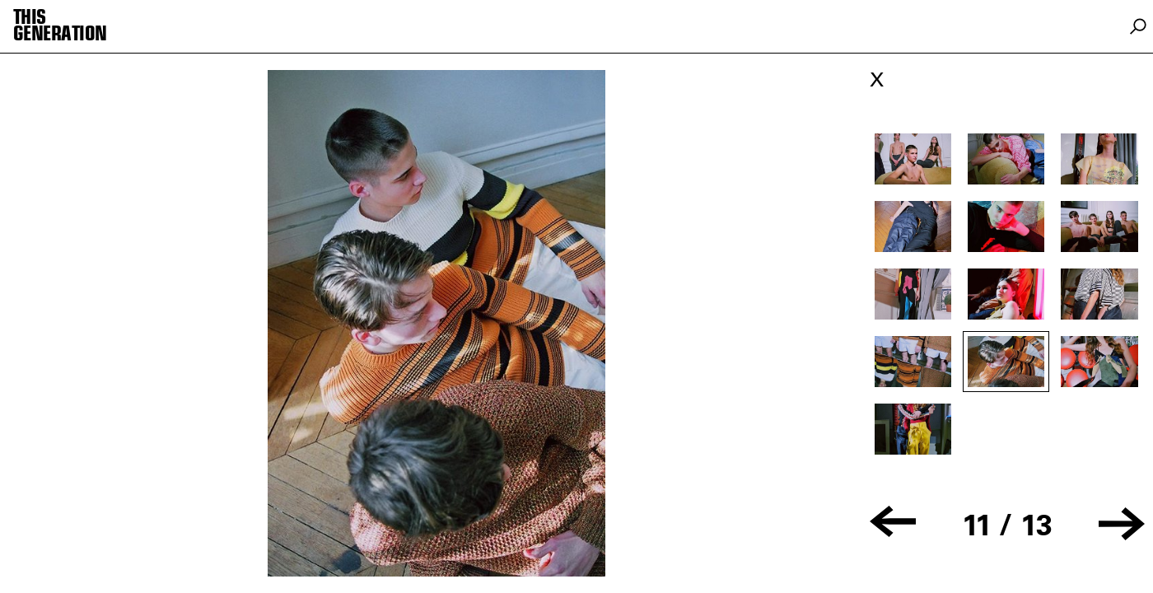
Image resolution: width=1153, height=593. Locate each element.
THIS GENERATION (60, 25)
